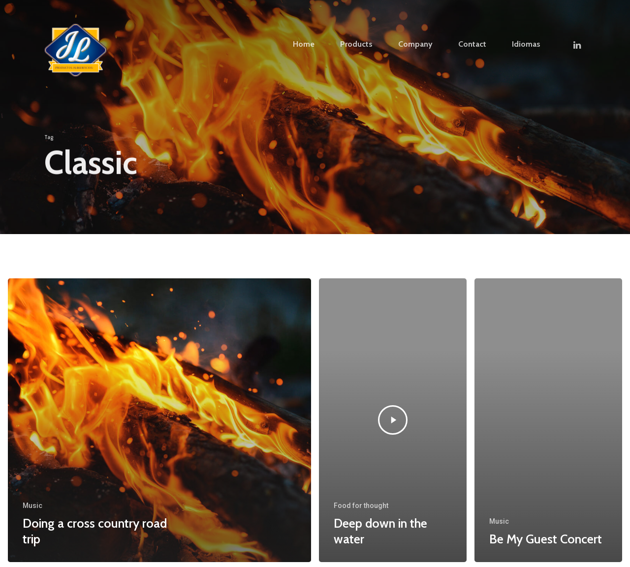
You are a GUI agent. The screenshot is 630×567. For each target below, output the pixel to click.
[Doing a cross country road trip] (159, 420)
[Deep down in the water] (393, 420)
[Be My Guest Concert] (548, 420)
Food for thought (361, 505)
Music (32, 505)
